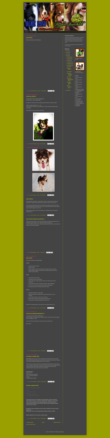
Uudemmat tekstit (30, 422)
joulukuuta (69, 57)
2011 (67, 90)
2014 (67, 52)
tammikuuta (69, 65)
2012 (67, 55)
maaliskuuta (69, 63)
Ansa (31, 32)
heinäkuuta (69, 62)
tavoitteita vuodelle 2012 (32, 356)
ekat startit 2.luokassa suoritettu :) (35, 219)
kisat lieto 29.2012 (31, 96)
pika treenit (29, 258)
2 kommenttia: (43, 350)
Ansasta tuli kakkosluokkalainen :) (35, 313)
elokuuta (69, 60)
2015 (67, 50)
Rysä (36, 32)
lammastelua (29, 199)
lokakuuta (69, 58)
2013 (67, 54)
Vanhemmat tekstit (56, 422)
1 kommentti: (42, 252)
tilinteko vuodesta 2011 (32, 385)
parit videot (29, 37)
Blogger (62, 431)
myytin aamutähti (29, 4)
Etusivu (26, 32)
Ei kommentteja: (43, 90)
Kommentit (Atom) (31, 424)
